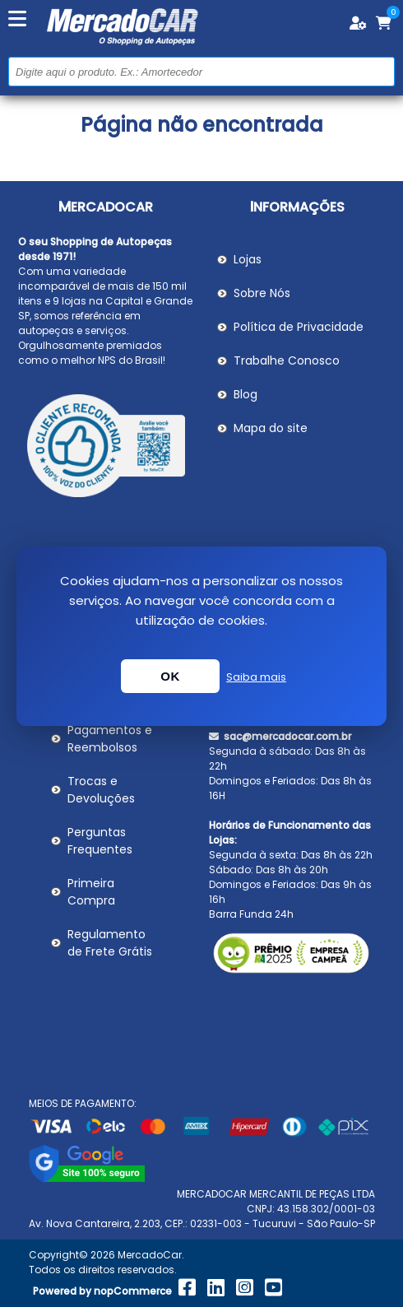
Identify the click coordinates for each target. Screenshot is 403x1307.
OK (170, 676)
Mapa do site (271, 428)
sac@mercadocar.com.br (280, 736)
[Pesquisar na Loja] (201, 71)
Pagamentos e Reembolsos (109, 739)
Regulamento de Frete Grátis (109, 943)
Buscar (380, 71)
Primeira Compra (91, 892)
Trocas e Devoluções (101, 790)
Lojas (248, 259)
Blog (245, 394)
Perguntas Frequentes (99, 841)
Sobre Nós (262, 293)
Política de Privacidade (299, 327)
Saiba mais (256, 677)
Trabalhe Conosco (287, 360)
